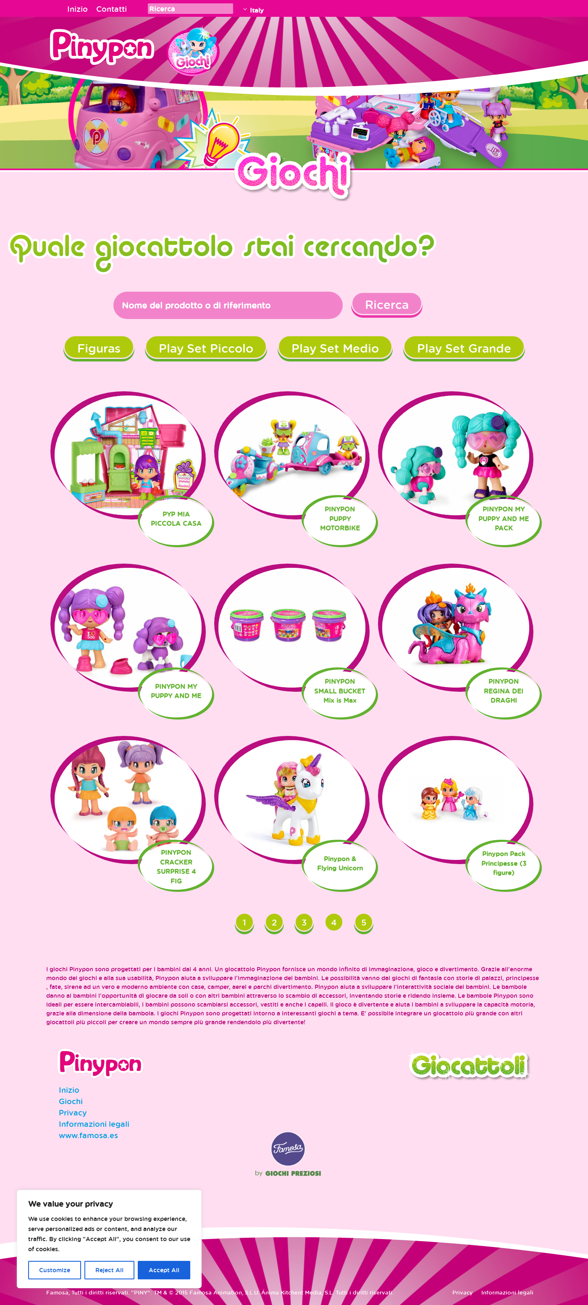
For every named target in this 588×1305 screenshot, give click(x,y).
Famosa (288, 1164)
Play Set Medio (335, 348)
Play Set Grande (464, 348)
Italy (257, 10)
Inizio (77, 9)
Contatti (111, 9)
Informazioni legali (94, 1124)
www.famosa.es (88, 1135)
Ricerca (387, 304)
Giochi (71, 1101)
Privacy (73, 1112)
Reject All (109, 1270)
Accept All (164, 1270)
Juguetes (192, 48)
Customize (54, 1270)
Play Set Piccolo (206, 348)
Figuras (99, 348)
